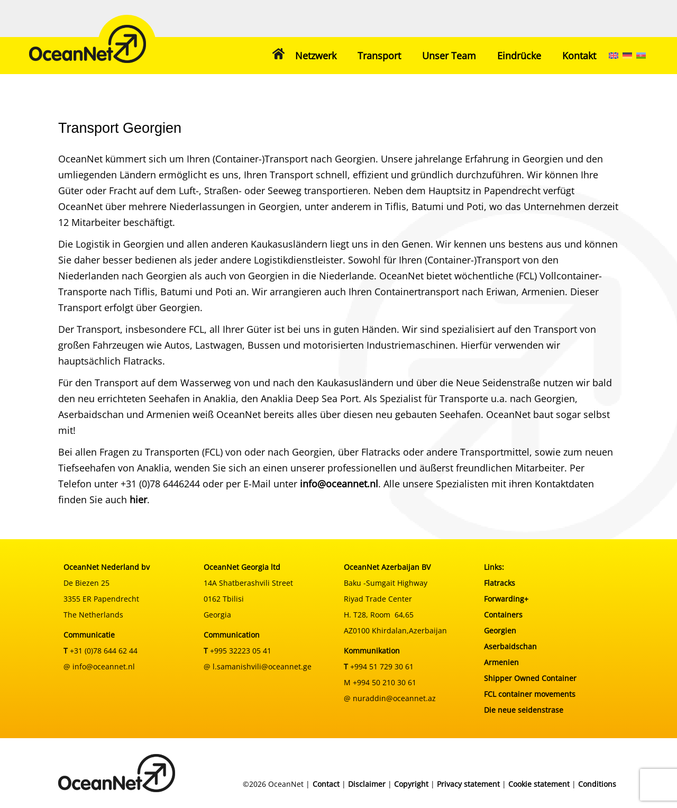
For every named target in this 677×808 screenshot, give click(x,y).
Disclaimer (367, 784)
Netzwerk (315, 55)
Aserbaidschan (510, 646)
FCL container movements (529, 694)
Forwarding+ (506, 599)
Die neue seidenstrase (523, 710)
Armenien (501, 662)
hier (138, 499)
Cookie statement (539, 784)
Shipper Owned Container (530, 678)
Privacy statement (468, 784)
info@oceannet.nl (339, 483)
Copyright (411, 784)
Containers (503, 615)
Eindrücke (519, 55)
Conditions (597, 784)
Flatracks (499, 583)
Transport (379, 55)
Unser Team (449, 55)
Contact (326, 784)
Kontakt (579, 55)
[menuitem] (613, 55)
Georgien (500, 630)
